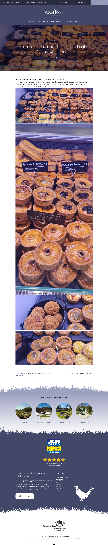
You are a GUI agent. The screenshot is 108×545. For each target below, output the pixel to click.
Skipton (35, 488)
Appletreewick (19, 490)
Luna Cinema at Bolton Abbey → (81, 373)
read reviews (54, 466)
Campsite (31, 21)
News (54, 40)
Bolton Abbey (29, 490)
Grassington (41, 488)
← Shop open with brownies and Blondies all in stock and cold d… (33, 375)
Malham (38, 490)
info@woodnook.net (62, 491)
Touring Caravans (42, 21)
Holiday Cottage (56, 21)
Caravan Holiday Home (72, 21)
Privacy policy (75, 538)
